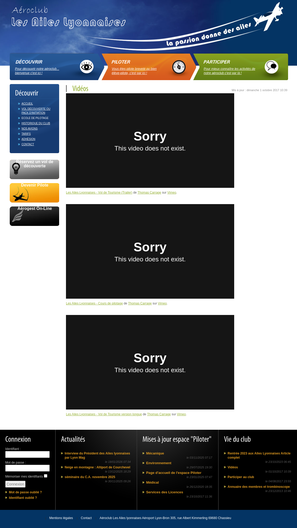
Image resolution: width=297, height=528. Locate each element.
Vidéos (233, 467)
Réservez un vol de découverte (34, 164)
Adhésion (28, 139)
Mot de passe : (15, 462)
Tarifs (26, 133)
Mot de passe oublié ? (25, 492)
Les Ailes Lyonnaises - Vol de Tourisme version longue (104, 414)
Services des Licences (164, 492)
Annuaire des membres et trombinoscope (259, 487)
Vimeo (171, 192)
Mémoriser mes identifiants (24, 476)
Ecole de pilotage (35, 118)
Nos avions (30, 128)
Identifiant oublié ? (23, 498)
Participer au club (241, 477)
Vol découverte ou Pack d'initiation (36, 110)
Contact (28, 144)
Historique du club (36, 123)
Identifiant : (13, 449)
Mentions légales (61, 518)
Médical (152, 482)
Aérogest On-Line (35, 208)
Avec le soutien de (34, 232)
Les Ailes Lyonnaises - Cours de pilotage (94, 303)
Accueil (27, 103)
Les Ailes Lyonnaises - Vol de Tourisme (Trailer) (99, 192)
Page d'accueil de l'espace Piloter (173, 473)
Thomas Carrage (149, 192)
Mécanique (155, 453)
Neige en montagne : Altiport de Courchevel (97, 467)
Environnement (158, 463)
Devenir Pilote (34, 185)
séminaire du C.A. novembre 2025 (90, 477)
